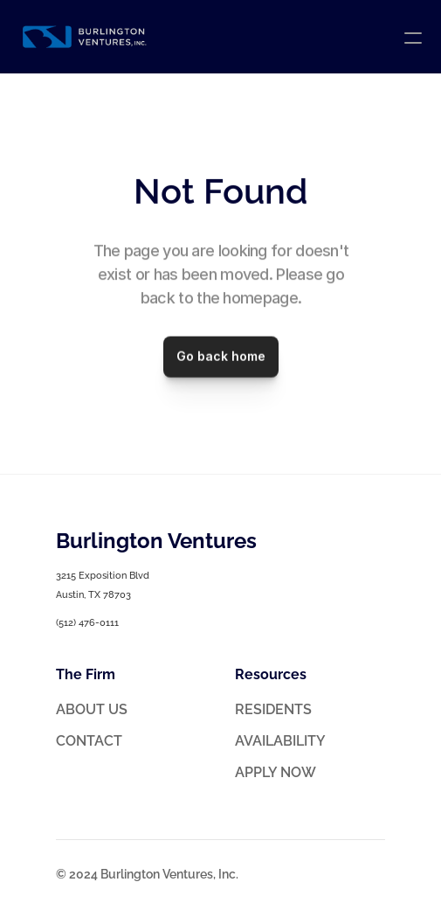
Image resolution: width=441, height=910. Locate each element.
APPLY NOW (275, 772)
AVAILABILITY (280, 741)
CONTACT (89, 741)
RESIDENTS (273, 709)
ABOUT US (91, 709)
